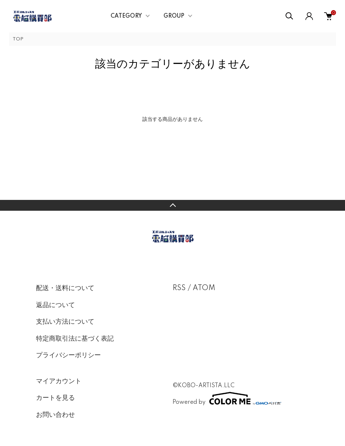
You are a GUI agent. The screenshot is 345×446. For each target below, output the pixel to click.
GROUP (173, 16)
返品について (55, 305)
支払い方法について (65, 321)
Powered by (226, 398)
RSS (179, 288)
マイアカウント (58, 381)
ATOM (204, 288)
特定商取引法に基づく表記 (75, 338)
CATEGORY (126, 16)
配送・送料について (65, 288)
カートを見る (55, 398)
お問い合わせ (55, 415)
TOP (18, 39)
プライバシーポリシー (68, 355)
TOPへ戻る (172, 205)
